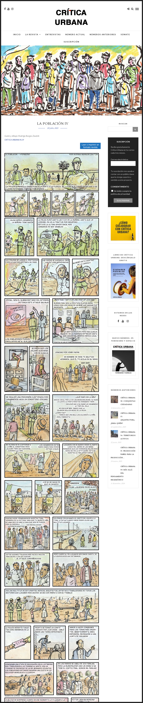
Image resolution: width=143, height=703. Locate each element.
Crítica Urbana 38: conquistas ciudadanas (128, 401)
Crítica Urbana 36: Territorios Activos (128, 435)
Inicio (17, 34)
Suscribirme (123, 201)
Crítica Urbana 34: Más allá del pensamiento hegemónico (123, 473)
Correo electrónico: (119, 159)
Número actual (75, 34)
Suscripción (71, 42)
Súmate (125, 34)
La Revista (31, 34)
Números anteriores (103, 34)
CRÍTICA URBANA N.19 (14, 140)
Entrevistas (53, 34)
